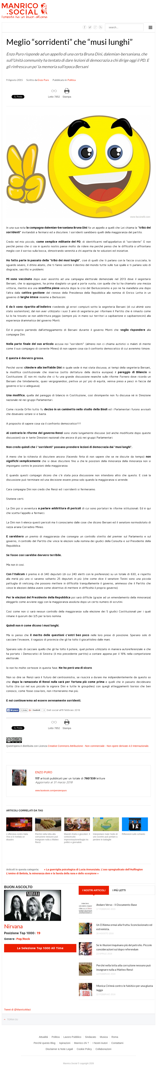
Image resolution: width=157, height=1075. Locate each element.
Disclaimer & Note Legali (59, 1049)
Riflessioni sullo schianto (133, 834)
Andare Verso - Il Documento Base (116, 904)
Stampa (66, 96)
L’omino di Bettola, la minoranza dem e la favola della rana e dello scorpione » (52, 873)
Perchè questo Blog (44, 1043)
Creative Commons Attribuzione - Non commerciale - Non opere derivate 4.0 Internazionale (98, 746)
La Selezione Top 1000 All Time (40, 948)
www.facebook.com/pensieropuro (51, 790)
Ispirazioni (64, 1043)
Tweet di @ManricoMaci (17, 1009)
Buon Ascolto (18, 887)
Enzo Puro (43, 79)
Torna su (12, 1019)
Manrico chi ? (81, 1043)
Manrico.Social (32, 11)
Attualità (43, 1037)
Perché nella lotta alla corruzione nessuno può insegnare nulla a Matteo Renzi (46, 838)
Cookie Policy (84, 1049)
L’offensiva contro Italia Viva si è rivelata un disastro (17, 837)
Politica (71, 79)
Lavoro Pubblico (72, 1037)
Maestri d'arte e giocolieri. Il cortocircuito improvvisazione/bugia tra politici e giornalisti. (77, 838)
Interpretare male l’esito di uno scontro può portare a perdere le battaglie (105, 837)
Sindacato (90, 1037)
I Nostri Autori (100, 1043)
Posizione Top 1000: (22, 933)
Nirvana (13, 926)
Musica (104, 1037)
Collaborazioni (103, 1049)
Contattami (117, 1043)
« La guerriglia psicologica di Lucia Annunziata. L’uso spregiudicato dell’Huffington (93, 869)
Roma (114, 1037)
